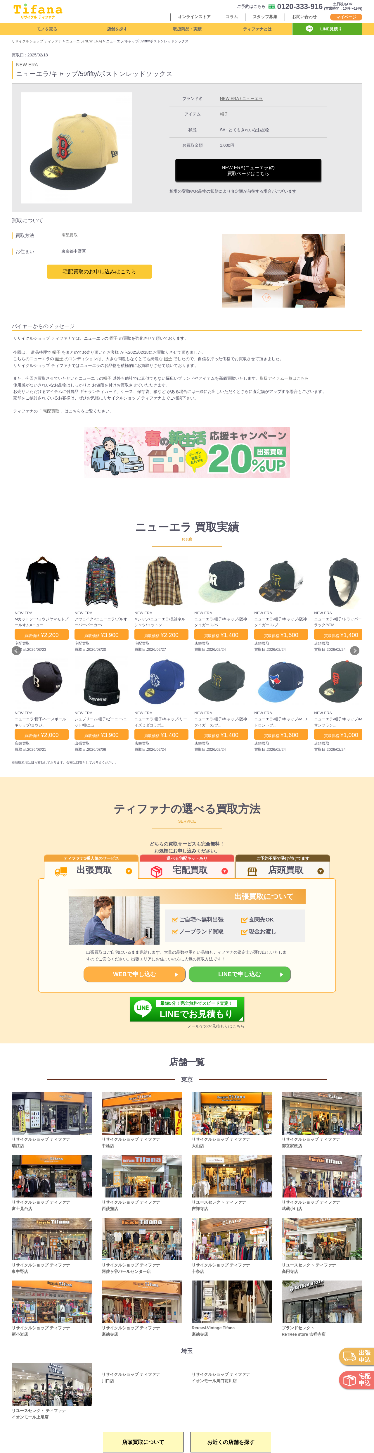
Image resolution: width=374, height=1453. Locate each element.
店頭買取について (143, 1442)
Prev (16, 650)
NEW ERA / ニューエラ (241, 98)
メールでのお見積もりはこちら (216, 1026)
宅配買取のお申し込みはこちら (99, 272)
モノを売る (47, 29)
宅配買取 (69, 235)
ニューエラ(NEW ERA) (84, 41)
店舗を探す (117, 29)
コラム (232, 16)
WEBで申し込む (134, 974)
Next (354, 650)
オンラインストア (194, 16)
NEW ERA (27, 64)
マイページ (346, 17)
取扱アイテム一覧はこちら (284, 378)
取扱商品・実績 (187, 29)
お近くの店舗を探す (230, 1442)
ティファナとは (257, 29)
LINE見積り (331, 29)
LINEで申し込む (239, 974)
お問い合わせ (304, 16)
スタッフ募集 (265, 16)
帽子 (224, 114)
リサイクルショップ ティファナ (37, 41)
